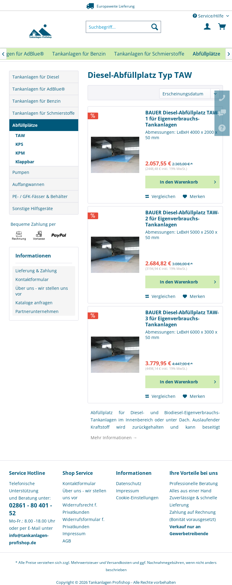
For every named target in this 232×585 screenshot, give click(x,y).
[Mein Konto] (207, 27)
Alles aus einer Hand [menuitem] (190, 491)
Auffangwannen (28, 184)
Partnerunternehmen (37, 311)
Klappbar (24, 162)
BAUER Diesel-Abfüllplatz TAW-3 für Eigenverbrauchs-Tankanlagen (182, 318)
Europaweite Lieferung (109, 6)
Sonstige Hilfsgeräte (32, 208)
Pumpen (20, 172)
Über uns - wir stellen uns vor (41, 291)
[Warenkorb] (222, 27)
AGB (67, 541)
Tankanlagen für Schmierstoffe (43, 113)
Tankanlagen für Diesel (35, 77)
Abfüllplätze (24, 125)
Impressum (74, 533)
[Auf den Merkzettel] (194, 196)
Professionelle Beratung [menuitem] (193, 483)
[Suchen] (154, 27)
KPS (19, 144)
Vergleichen (160, 196)
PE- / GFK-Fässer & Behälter (40, 196)
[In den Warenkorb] (182, 182)
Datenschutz (128, 483)
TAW (20, 135)
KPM (20, 153)
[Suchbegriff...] (123, 27)
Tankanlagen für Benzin (36, 101)
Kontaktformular (32, 279)
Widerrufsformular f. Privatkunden (84, 522)
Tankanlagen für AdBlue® (38, 89)
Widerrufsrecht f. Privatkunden (80, 508)
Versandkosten (119, 562)
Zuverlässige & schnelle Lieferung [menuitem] (193, 501)
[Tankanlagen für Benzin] (79, 53)
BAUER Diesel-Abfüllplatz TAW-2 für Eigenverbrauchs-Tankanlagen (182, 218)
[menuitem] (123, 27)
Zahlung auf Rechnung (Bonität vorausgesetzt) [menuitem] (192, 515)
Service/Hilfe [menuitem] (209, 16)
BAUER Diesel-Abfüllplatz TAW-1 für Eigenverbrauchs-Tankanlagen (182, 119)
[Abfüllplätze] (206, 53)
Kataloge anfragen (34, 302)
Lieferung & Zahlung (36, 270)
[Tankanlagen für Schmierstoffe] (149, 53)
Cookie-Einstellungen (137, 497)
